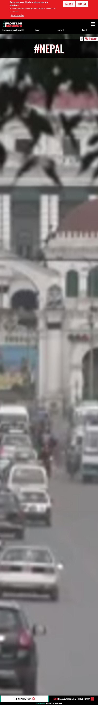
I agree (69, 4)
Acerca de (61, 30)
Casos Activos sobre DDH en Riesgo (71, 699)
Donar (37, 30)
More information (17, 15)
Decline (81, 4)
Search (84, 30)
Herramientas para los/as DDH (13, 30)
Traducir (93, 38)
